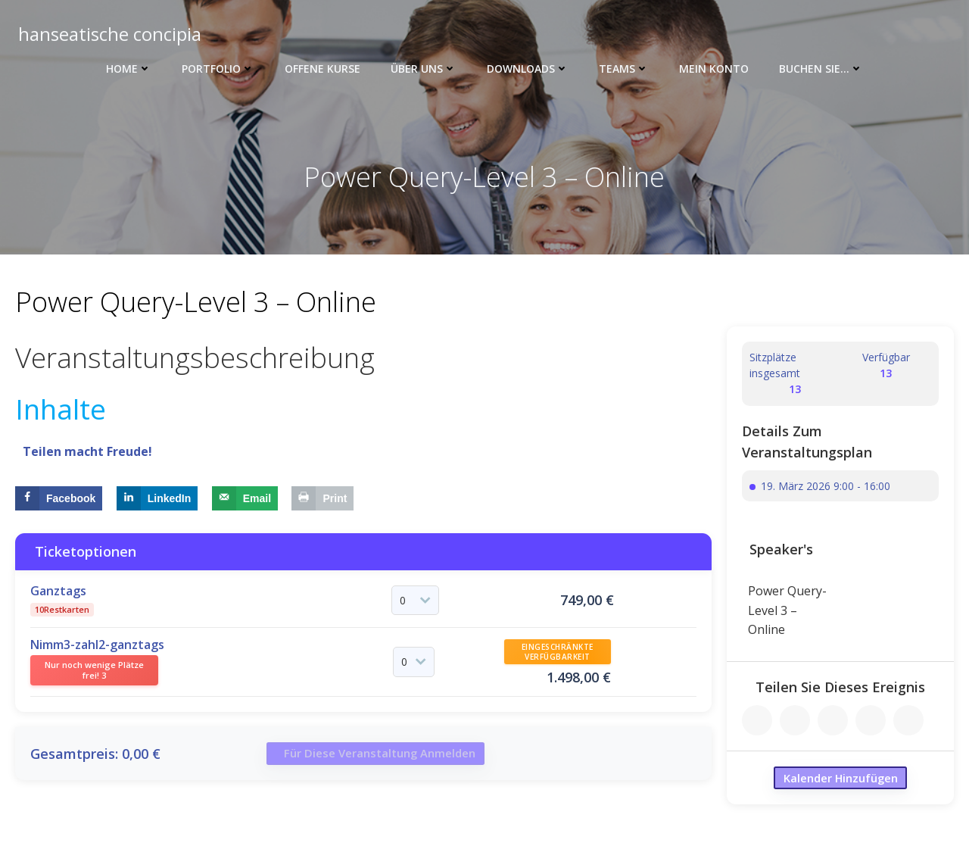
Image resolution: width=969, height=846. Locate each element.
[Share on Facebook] (58, 498)
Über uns (423, 68)
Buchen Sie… (821, 68)
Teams (624, 68)
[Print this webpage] (322, 498)
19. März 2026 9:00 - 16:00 (825, 486)
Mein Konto (714, 68)
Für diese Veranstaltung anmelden (384, 757)
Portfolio (218, 68)
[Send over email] (245, 498)
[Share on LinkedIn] (157, 498)
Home (128, 68)
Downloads (528, 68)
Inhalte (60, 409)
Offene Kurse (322, 68)
